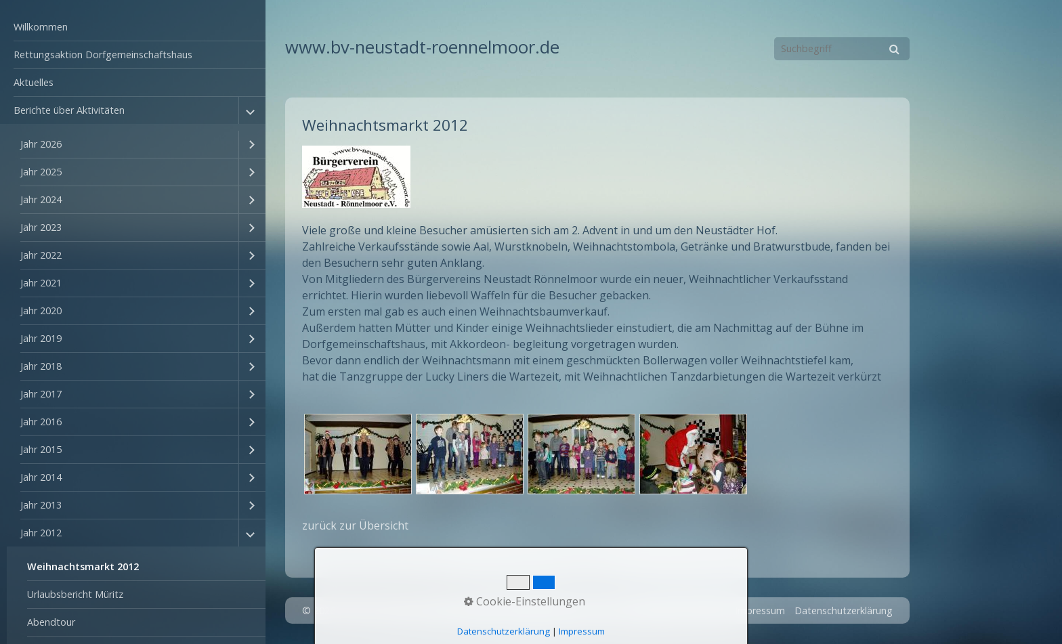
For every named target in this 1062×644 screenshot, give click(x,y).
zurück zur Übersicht (355, 525)
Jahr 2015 (41, 449)
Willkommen (41, 26)
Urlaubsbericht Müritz (75, 594)
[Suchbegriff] (842, 48)
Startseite (658, 610)
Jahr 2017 (41, 393)
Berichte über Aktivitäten (69, 110)
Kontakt (707, 610)
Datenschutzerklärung (843, 610)
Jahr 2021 (41, 282)
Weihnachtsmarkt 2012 (83, 566)
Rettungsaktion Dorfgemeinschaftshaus (103, 54)
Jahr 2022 (41, 255)
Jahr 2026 (41, 143)
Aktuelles (34, 82)
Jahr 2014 (41, 477)
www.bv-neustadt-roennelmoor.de (422, 47)
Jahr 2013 (41, 504)
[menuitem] (133, 27)
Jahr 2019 (41, 338)
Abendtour (51, 622)
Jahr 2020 (41, 310)
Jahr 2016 (41, 421)
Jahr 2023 (41, 227)
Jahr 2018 (41, 366)
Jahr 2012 (41, 532)
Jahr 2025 (41, 171)
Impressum (760, 610)
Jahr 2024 (41, 199)
